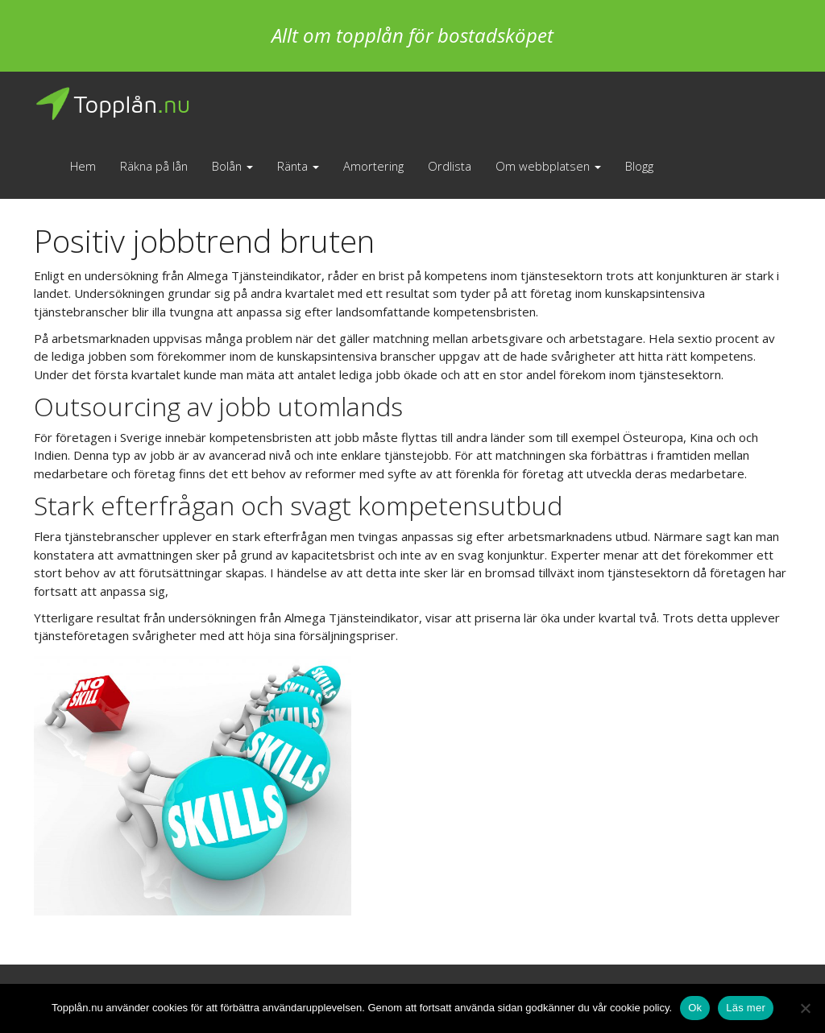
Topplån (112, 104)
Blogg (639, 166)
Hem (83, 166)
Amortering (373, 166)
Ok (695, 1008)
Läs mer (745, 1008)
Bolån (232, 166)
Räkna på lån (154, 166)
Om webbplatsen (548, 166)
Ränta (298, 166)
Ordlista (449, 166)
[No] (805, 1008)
